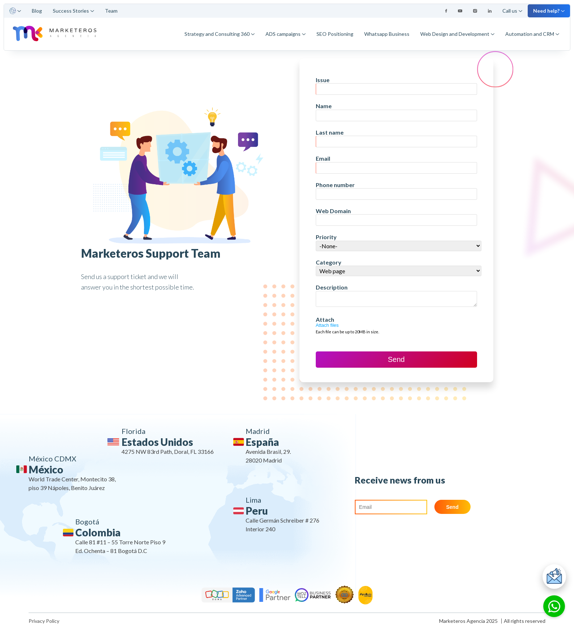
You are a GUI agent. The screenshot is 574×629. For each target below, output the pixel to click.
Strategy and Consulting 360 (219, 34)
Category (328, 262)
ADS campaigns (285, 34)
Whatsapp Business (386, 34)
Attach (325, 319)
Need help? (549, 11)
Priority (326, 236)
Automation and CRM (532, 34)
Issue (322, 79)
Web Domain (333, 210)
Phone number (335, 184)
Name (324, 105)
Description (332, 287)
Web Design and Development (457, 34)
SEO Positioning (334, 34)
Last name (330, 132)
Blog (37, 11)
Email (323, 158)
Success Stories (73, 11)
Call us (512, 11)
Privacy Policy (44, 621)
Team (111, 11)
